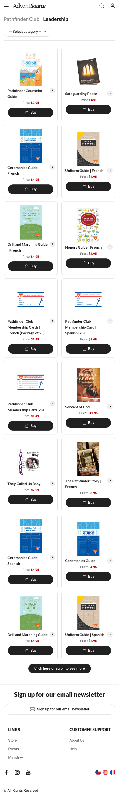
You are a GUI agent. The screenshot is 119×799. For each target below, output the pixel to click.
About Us (76, 740)
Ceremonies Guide (80, 560)
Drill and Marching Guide (27, 634)
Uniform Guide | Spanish (84, 634)
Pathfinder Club (22, 19)
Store (12, 740)
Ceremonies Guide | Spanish (23, 560)
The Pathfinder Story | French (83, 484)
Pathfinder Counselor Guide (24, 93)
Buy (31, 112)
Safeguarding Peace (81, 93)
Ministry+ (15, 757)
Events (13, 749)
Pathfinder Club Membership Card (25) (25, 407)
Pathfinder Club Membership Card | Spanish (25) (80, 327)
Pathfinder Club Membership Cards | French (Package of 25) (26, 327)
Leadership (55, 19)
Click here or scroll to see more (59, 668)
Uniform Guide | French (84, 170)
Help (73, 749)
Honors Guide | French (83, 247)
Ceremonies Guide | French (23, 170)
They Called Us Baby (24, 483)
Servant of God (77, 407)
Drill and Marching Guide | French (27, 247)
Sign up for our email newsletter (59, 709)
